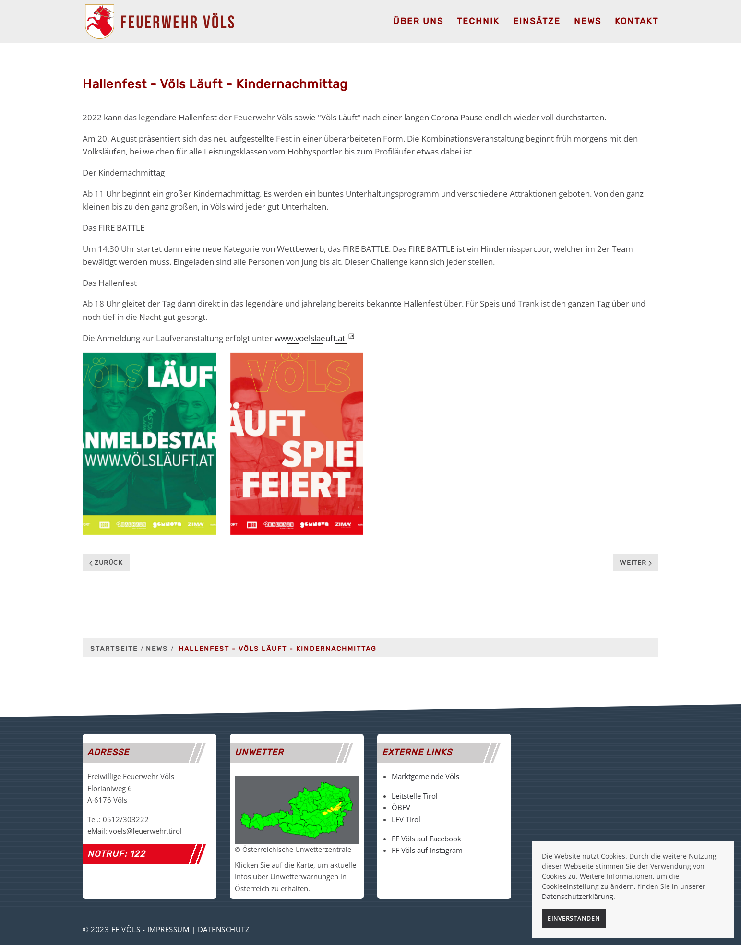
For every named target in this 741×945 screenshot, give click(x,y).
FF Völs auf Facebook (426, 838)
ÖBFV (401, 807)
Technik (478, 21)
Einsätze (537, 21)
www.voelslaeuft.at (310, 337)
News (587, 21)
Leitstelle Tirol (415, 796)
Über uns (418, 21)
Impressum (168, 929)
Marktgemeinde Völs (425, 776)
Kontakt (636, 21)
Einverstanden (574, 918)
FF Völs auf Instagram (427, 850)
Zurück (106, 562)
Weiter (636, 562)
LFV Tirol (406, 819)
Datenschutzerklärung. (578, 896)
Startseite (114, 649)
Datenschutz (224, 929)
